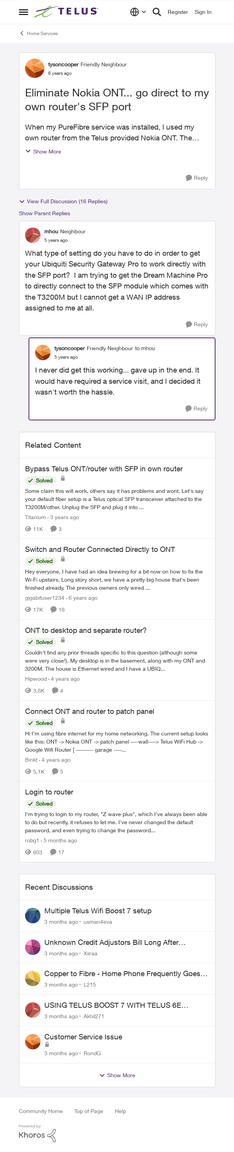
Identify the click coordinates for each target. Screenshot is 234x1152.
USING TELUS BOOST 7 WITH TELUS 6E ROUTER (112, 1005)
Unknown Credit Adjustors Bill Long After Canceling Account (111, 942)
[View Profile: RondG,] (32, 1041)
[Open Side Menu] (23, 12)
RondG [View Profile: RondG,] (92, 1053)
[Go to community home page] (67, 12)
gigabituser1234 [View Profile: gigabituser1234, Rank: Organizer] (44, 597)
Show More (43, 151)
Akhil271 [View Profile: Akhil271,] (94, 1016)
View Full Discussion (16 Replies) (63, 201)
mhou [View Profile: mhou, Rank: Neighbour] (51, 231)
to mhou (145, 348)
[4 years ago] (64, 679)
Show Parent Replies (44, 213)
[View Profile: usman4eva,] (32, 915)
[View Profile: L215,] (32, 978)
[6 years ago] (82, 598)
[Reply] (196, 178)
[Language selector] (138, 12)
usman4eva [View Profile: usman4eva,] (98, 921)
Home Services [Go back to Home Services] (38, 33)
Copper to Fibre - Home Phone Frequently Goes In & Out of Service (126, 973)
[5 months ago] (59, 840)
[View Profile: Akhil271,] (32, 1010)
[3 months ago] (61, 922)
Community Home (41, 1111)
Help (120, 1111)
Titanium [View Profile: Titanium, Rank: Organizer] (35, 516)
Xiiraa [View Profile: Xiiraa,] (91, 953)
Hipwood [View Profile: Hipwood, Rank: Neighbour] (36, 678)
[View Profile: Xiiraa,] (32, 947)
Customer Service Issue (83, 1036)
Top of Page (88, 1111)
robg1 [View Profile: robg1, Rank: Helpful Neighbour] (32, 840)
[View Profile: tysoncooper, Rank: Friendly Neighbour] (34, 68)
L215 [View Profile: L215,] (90, 984)
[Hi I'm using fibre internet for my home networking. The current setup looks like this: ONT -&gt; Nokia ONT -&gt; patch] (117, 741)
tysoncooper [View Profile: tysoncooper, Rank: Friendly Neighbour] (63, 64)
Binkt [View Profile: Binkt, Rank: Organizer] (31, 759)
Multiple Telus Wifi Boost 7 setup (98, 910)
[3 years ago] (63, 517)
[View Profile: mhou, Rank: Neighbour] (32, 235)
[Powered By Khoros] (117, 1133)
